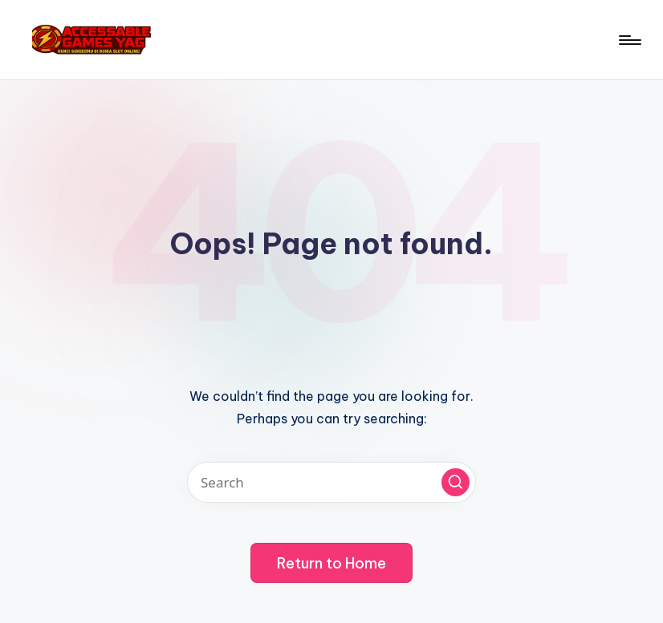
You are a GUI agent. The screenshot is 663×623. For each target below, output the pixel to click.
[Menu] (629, 40)
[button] (455, 482)
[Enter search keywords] (331, 482)
